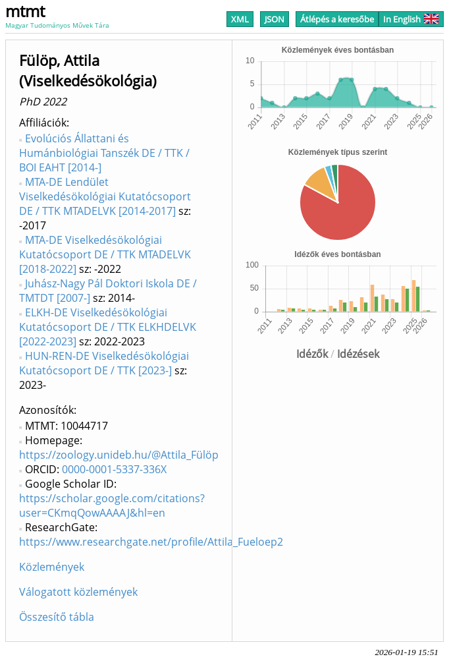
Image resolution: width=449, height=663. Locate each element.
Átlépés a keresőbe (337, 19)
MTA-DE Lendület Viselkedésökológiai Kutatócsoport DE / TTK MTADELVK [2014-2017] (105, 196)
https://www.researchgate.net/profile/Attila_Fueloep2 (151, 541)
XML (240, 19)
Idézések (358, 354)
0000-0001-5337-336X (114, 469)
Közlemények (51, 567)
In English (411, 19)
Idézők (312, 354)
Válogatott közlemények (78, 592)
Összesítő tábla (56, 617)
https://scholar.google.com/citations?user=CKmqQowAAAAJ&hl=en (112, 505)
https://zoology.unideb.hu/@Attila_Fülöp (119, 454)
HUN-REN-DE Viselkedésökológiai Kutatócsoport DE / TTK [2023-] (104, 363)
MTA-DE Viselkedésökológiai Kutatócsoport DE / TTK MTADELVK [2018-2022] (105, 254)
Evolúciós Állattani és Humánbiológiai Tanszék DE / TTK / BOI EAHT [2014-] (104, 153)
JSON (274, 19)
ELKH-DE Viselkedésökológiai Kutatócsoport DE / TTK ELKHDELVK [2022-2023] (107, 327)
